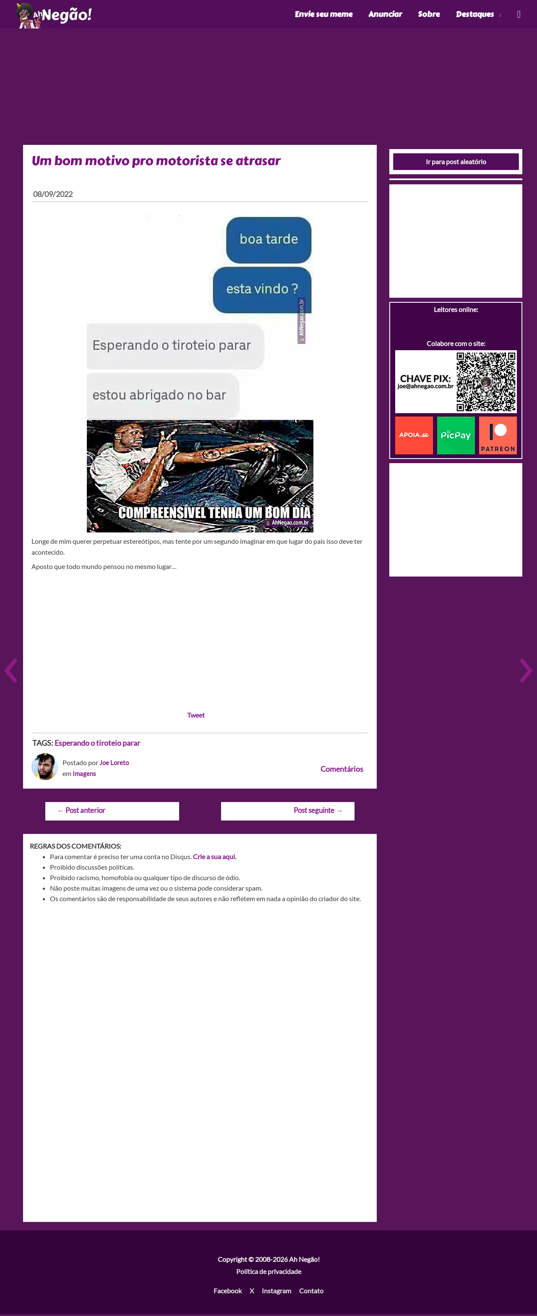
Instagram (276, 1293)
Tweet (196, 717)
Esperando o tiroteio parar (97, 745)
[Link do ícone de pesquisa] (518, 15)
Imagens (85, 775)
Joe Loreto (114, 764)
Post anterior (81, 812)
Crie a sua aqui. (214, 858)
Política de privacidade (268, 1274)
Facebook (228, 1293)
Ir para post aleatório (456, 164)
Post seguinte (318, 812)
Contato (311, 1293)
